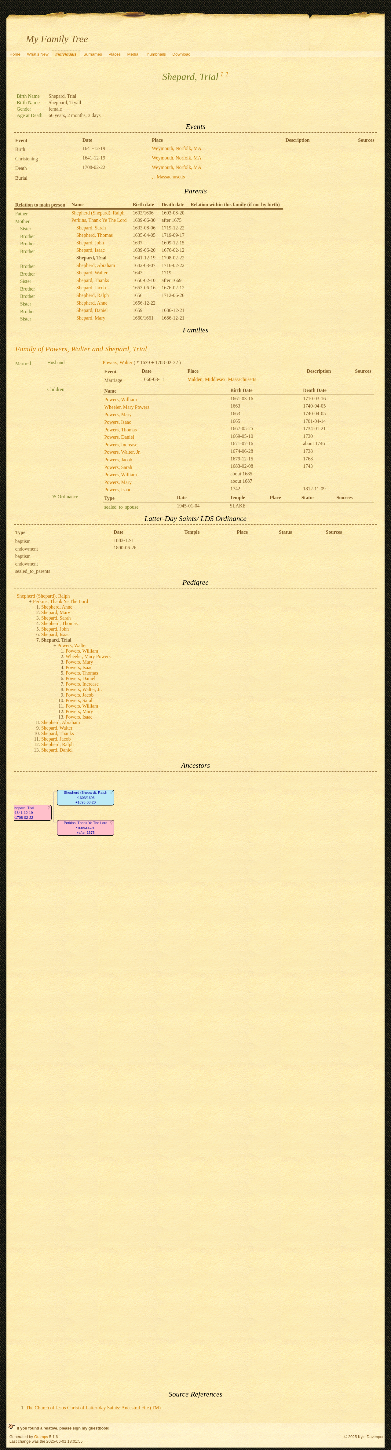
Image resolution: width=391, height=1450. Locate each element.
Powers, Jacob (118, 459)
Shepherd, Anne (92, 303)
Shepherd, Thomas (94, 235)
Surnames (92, 54)
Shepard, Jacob (91, 287)
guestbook (98, 1428)
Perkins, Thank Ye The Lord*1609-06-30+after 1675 (85, 828)
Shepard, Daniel (92, 310)
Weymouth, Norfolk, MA (176, 148)
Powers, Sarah (118, 467)
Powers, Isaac (117, 422)
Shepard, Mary (90, 317)
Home (14, 54)
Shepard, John (90, 242)
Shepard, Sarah (91, 227)
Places (114, 54)
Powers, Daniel (119, 437)
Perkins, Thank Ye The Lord (99, 220)
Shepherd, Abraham (95, 265)
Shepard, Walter (92, 272)
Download (181, 54)
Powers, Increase (120, 444)
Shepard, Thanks (92, 280)
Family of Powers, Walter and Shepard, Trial (81, 349)
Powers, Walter (117, 362)
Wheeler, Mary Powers (126, 407)
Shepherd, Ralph (92, 295)
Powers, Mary (118, 414)
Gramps (41, 1436)
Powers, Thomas (120, 429)
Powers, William (120, 399)
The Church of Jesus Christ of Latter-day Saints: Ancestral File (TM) (93, 1407)
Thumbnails (155, 54)
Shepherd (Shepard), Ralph (98, 212)
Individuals (66, 54)
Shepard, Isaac (90, 250)
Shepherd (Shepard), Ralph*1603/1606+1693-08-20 (85, 797)
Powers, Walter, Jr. (122, 452)
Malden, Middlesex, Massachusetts (222, 379)
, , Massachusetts (168, 176)
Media (132, 54)
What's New (38, 54)
